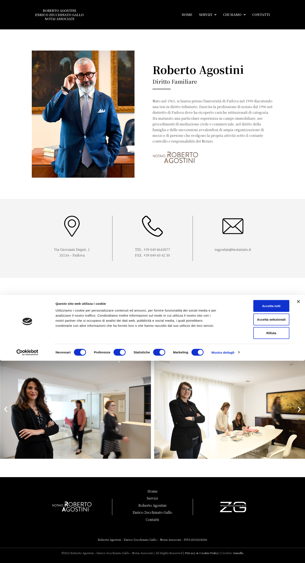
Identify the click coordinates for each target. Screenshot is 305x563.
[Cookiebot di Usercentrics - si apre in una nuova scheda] (27, 555)
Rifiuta (259, 535)
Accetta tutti (259, 508)
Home (152, 491)
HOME (187, 14)
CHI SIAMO (234, 14)
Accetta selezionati (258, 521)
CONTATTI (261, 14)
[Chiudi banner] (298, 503)
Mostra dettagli (222, 554)
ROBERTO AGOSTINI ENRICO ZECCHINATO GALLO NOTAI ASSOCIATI (59, 14)
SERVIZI (207, 14)
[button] (5, 409)
